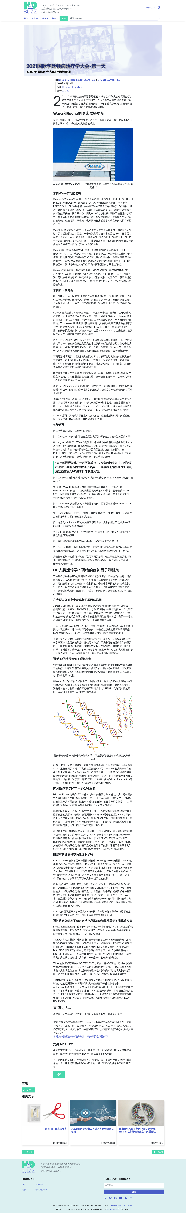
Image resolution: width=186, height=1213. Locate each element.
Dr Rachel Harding (68, 79)
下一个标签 (158, 1152)
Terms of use (112, 1209)
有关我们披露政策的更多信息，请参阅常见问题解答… (81, 1036)
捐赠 (59, 1074)
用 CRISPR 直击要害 (56, 1128)
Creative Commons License (120, 1205)
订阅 (134, 1192)
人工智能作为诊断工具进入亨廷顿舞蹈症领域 (92, 1130)
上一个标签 (27, 1152)
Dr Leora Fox (87, 79)
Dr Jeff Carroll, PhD (109, 79)
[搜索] (160, 18)
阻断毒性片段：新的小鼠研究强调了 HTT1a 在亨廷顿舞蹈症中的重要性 (138, 1130)
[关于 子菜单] (45, 18)
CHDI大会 (28, 1089)
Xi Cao (65, 90)
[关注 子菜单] (55, 18)
